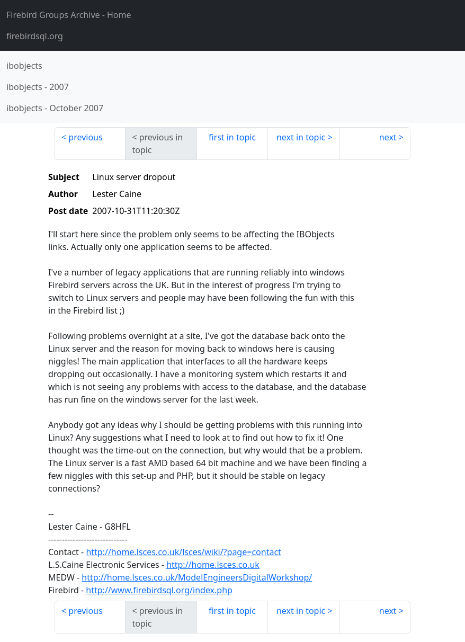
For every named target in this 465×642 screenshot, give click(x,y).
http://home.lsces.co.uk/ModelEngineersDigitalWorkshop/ (197, 577)
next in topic (300, 137)
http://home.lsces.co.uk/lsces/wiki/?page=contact (183, 552)
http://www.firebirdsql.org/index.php (159, 590)
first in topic (232, 137)
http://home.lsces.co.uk (213, 564)
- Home (68, 15)
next (388, 137)
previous (85, 137)
